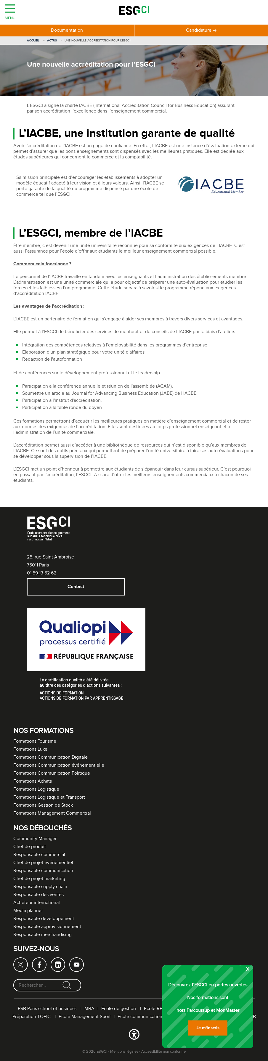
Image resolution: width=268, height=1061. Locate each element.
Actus (52, 40)
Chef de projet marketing (39, 879)
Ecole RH (153, 1009)
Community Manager (35, 839)
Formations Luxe (30, 749)
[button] (134, 1035)
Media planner (28, 911)
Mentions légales (124, 1051)
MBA (89, 1009)
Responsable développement (43, 919)
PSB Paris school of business (48, 1009)
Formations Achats (32, 781)
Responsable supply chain (40, 887)
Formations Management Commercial (52, 813)
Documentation (67, 30)
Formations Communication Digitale (50, 757)
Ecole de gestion (119, 1009)
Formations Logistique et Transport (49, 797)
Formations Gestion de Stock (43, 805)
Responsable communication (43, 871)
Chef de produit (29, 847)
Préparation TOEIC (32, 1017)
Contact (75, 587)
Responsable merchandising (42, 935)
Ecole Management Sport (85, 1017)
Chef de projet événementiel (43, 863)
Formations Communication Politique (51, 773)
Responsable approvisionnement (47, 927)
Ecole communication (140, 1017)
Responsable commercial (39, 855)
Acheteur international (36, 903)
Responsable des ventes (38, 895)
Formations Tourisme (34, 741)
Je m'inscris (207, 1028)
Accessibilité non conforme (163, 1051)
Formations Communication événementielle (58, 765)
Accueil (33, 40)
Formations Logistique (36, 789)
